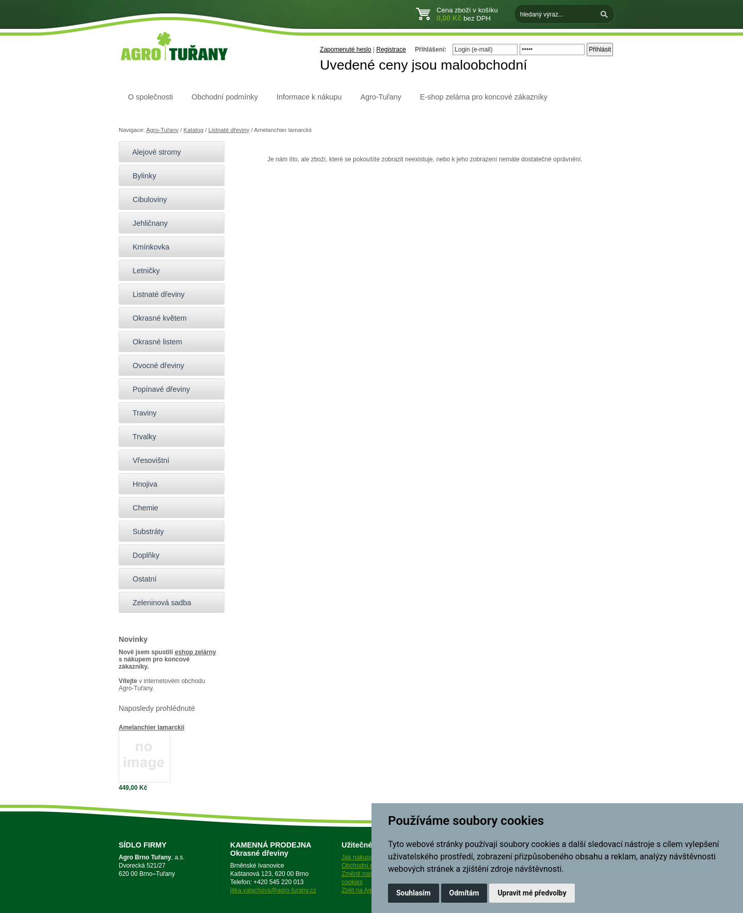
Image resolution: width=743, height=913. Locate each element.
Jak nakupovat (361, 857)
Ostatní (140, 579)
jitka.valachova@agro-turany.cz (273, 890)
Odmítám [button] (464, 893)
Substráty (144, 531)
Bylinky (140, 176)
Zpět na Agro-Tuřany (370, 890)
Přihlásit (600, 49)
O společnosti (150, 97)
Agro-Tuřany (380, 97)
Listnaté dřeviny (229, 130)
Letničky (142, 271)
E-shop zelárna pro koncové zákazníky (483, 97)
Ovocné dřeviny (154, 365)
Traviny (140, 413)
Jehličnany (146, 223)
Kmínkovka (146, 247)
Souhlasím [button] (413, 893)
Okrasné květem (155, 318)
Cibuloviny (145, 199)
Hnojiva (140, 484)
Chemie (141, 508)
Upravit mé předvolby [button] (531, 893)
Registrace (391, 49)
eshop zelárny (195, 652)
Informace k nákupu (309, 97)
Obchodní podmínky (224, 97)
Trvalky (140, 437)
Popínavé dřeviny (157, 389)
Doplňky (141, 555)
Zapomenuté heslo (345, 49)
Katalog (194, 130)
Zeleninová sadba (157, 603)
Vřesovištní (146, 460)
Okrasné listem (153, 342)
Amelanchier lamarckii (151, 727)
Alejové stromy (152, 152)
